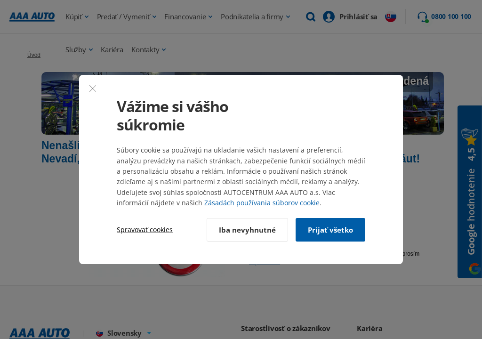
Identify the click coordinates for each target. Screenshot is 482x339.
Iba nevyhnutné (247, 229)
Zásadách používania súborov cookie (262, 202)
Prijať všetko (330, 229)
